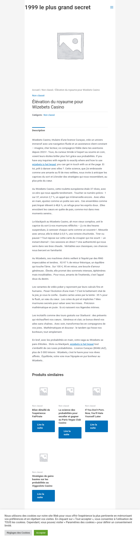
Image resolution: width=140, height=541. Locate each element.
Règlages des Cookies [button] (18, 532)
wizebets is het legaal (44, 164)
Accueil (36, 90)
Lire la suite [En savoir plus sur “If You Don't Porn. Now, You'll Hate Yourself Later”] (93, 426)
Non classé (47, 90)
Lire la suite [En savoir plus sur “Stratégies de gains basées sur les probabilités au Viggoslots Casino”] (40, 495)
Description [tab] (38, 130)
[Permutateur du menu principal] (111, 7)
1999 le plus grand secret (58, 7)
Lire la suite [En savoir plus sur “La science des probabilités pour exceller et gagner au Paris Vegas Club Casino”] (67, 433)
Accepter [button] (41, 532)
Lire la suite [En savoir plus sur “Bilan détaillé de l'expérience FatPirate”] (40, 426)
